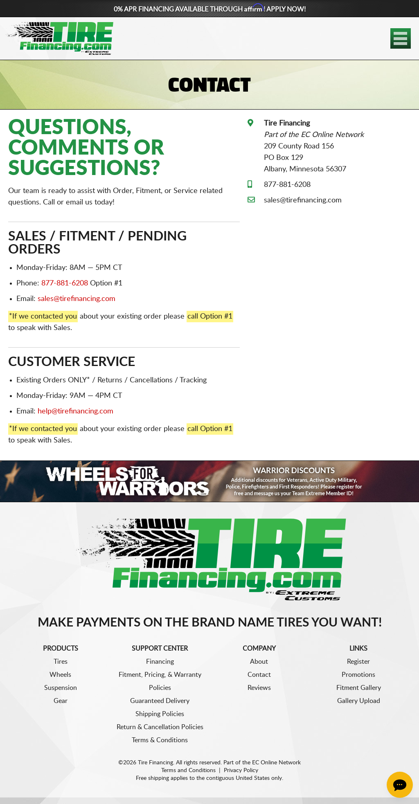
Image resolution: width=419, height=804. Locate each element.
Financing (160, 661)
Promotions (358, 674)
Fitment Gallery (358, 688)
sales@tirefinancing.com (76, 299)
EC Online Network (276, 763)
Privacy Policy (241, 770)
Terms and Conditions (188, 770)
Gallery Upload (358, 701)
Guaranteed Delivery (159, 701)
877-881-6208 (64, 283)
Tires (61, 661)
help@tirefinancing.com (75, 411)
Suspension (60, 688)
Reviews (259, 688)
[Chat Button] (400, 785)
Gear (61, 701)
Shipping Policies (159, 714)
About (259, 661)
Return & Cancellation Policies (160, 727)
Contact (259, 674)
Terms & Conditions (160, 740)
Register (358, 661)
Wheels (60, 674)
